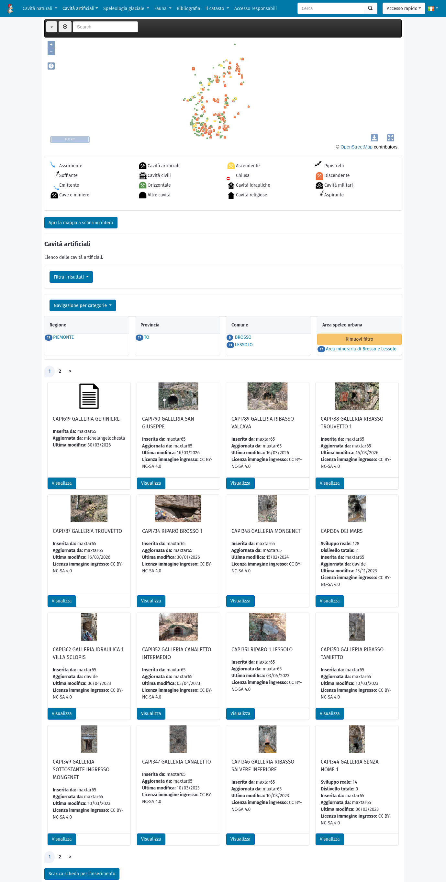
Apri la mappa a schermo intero (81, 223)
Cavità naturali (38, 8)
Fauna (161, 8)
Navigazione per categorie (81, 305)
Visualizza (62, 440)
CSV (58, 864)
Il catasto (216, 8)
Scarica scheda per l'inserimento (82, 830)
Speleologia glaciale (124, 8)
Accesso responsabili (255, 8)
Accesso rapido (402, 8)
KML (76, 864)
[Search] (331, 8)
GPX (94, 864)
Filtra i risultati (69, 277)
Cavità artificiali (78, 8)
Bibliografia (188, 8)
